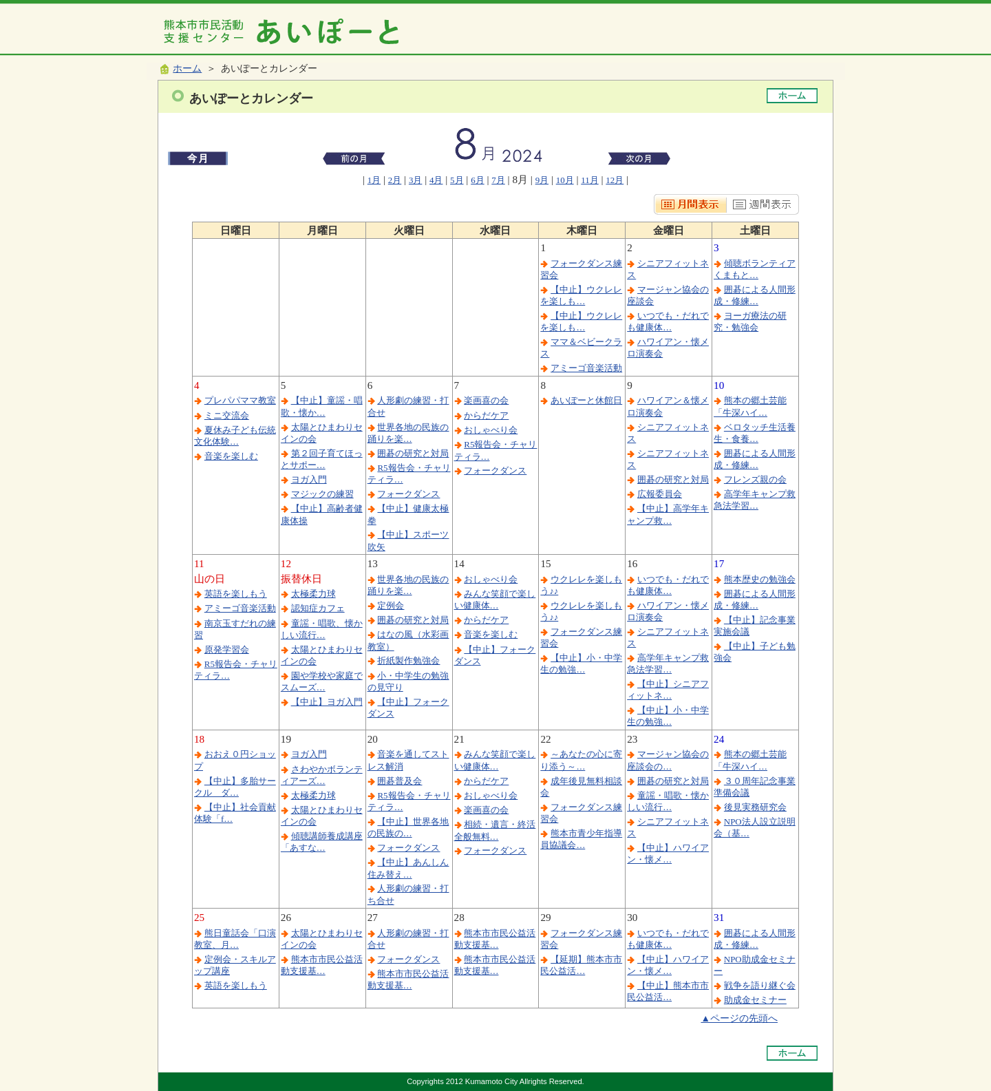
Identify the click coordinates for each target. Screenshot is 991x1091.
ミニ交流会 (226, 415)
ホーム (187, 68)
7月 (497, 180)
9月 (541, 180)
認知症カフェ (318, 608)
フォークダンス (408, 494)
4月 (436, 180)
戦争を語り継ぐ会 (760, 985)
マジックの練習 (322, 494)
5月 (456, 180)
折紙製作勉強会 (408, 660)
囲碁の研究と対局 (413, 453)
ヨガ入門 (309, 479)
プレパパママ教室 (240, 400)
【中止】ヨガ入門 (327, 702)
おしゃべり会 (491, 430)
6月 (477, 180)
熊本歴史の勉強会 (760, 579)
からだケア (486, 415)
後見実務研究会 (755, 807)
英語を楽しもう (235, 594)
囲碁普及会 (399, 781)
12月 (615, 180)
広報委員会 (659, 494)
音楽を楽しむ (231, 456)
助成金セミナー (755, 1000)
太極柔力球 (313, 594)
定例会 (390, 605)
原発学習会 (226, 649)
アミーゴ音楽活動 (586, 368)
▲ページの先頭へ (739, 1018)
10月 (565, 180)
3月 (415, 180)
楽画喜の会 (486, 400)
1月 (374, 180)
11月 (589, 180)
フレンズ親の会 (755, 479)
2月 (394, 180)
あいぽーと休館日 (586, 400)
